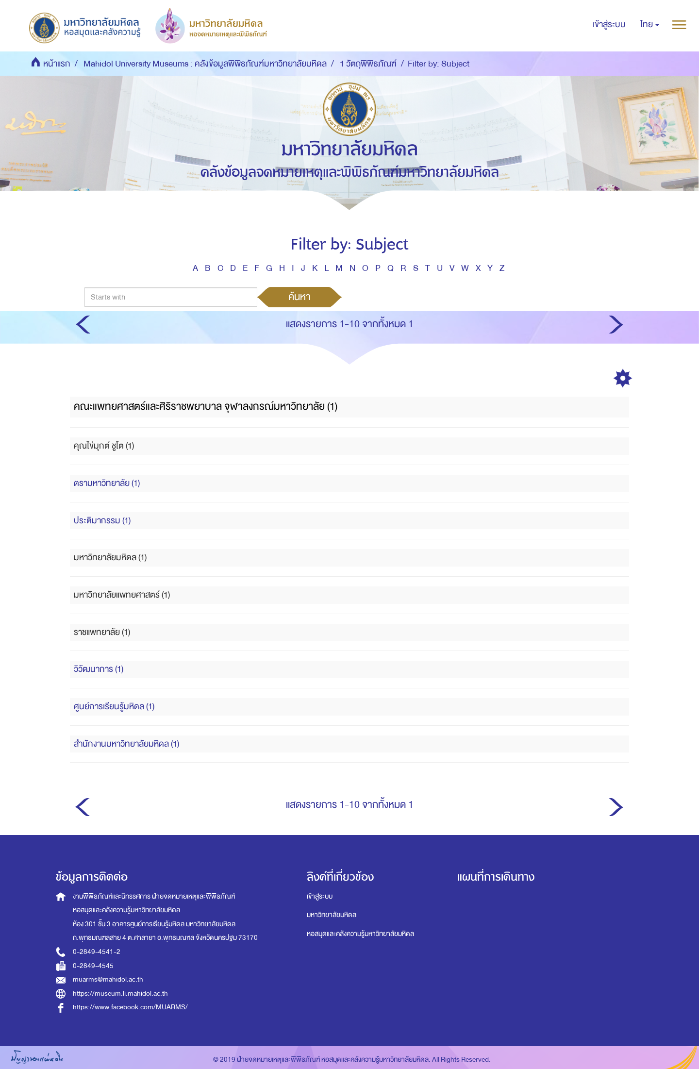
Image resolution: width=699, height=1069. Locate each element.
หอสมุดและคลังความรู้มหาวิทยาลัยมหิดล (360, 934)
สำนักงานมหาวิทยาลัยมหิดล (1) (126, 744)
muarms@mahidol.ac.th (108, 979)
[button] (649, 25)
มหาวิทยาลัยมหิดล (331, 915)
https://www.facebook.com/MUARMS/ (130, 1007)
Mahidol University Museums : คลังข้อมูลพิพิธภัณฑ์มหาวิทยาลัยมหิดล (205, 63)
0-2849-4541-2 (96, 952)
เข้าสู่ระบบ (320, 896)
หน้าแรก (56, 63)
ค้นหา (299, 296)
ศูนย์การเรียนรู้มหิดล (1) (114, 706)
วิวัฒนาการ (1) (98, 669)
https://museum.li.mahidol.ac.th (120, 993)
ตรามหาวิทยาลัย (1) (107, 483)
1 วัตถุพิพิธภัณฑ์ (368, 63)
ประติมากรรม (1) (102, 520)
